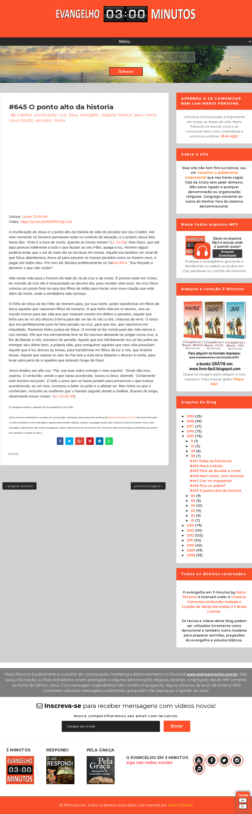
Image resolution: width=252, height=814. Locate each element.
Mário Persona (180, 805)
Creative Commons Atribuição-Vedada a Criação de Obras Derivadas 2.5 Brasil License (214, 604)
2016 (191, 431)
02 (193, 515)
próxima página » (148, 486)
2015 (191, 436)
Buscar (126, 71)
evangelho (89, 114)
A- (242, 806)
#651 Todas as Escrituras (211, 461)
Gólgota (108, 114)
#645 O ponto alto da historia (215, 490)
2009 (191, 550)
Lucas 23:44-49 (34, 216)
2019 (191, 416)
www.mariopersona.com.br (121, 417)
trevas (59, 120)
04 (193, 505)
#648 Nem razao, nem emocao (217, 476)
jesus (138, 114)
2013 (191, 530)
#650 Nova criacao (206, 466)
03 (193, 510)
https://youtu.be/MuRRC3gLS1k (46, 222)
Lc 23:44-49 (64, 396)
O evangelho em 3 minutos (206, 592)
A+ (243, 800)
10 (193, 446)
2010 (191, 545)
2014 (191, 525)
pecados (44, 120)
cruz (63, 114)
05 (193, 500)
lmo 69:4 (120, 263)
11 (192, 441)
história (125, 114)
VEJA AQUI (229, 136)
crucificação (45, 114)
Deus (73, 114)
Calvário (24, 114)
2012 (191, 535)
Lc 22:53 (118, 242)
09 (193, 451)
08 (193, 456)
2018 (191, 421)
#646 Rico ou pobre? (208, 486)
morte (150, 114)
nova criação (21, 120)
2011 (190, 540)
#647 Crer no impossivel (211, 481)
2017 (191, 426)
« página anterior (19, 486)
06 (193, 496)
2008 (191, 555)
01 (193, 520)
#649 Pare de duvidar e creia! (215, 471)
